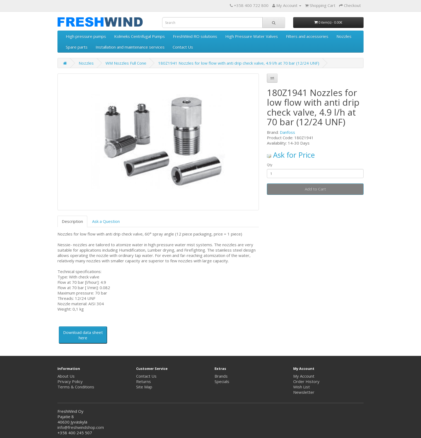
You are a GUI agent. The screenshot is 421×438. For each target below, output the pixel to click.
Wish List (301, 386)
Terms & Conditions (75, 386)
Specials (222, 381)
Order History (306, 381)
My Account (303, 376)
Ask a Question (106, 221)
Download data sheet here (83, 335)
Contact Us (183, 47)
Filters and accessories (307, 36)
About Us (66, 376)
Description (72, 221)
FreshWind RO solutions (195, 36)
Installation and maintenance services (130, 47)
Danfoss (287, 132)
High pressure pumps (86, 36)
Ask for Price (291, 155)
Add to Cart (315, 189)
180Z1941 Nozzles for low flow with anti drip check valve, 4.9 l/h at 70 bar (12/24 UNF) (238, 63)
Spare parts (77, 47)
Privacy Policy (70, 381)
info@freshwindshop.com (80, 427)
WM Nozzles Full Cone (126, 63)
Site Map (144, 386)
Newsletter (303, 392)
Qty (269, 165)
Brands (221, 376)
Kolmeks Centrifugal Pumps (139, 36)
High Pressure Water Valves (251, 36)
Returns (143, 381)
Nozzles (343, 36)
